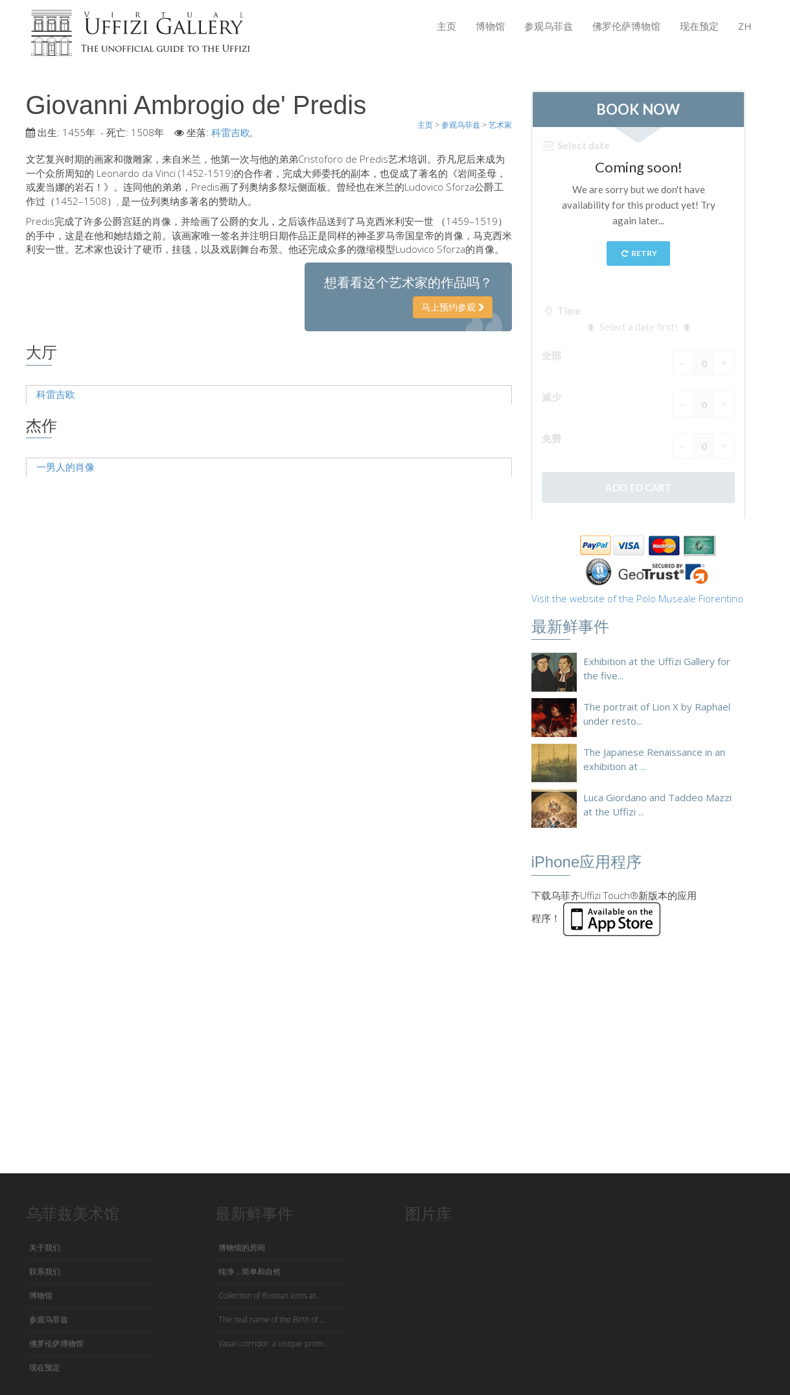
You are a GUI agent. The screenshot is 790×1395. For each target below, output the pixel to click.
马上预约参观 (452, 307)
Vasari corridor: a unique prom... (273, 1343)
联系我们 (44, 1271)
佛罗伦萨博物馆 (626, 25)
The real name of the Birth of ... (271, 1319)
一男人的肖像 (65, 466)
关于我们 (44, 1247)
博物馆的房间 (241, 1247)
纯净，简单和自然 (249, 1271)
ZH (745, 25)
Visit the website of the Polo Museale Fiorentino (637, 598)
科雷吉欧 (230, 132)
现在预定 (699, 25)
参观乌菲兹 (548, 25)
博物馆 (490, 25)
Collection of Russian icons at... (269, 1295)
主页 (446, 25)
